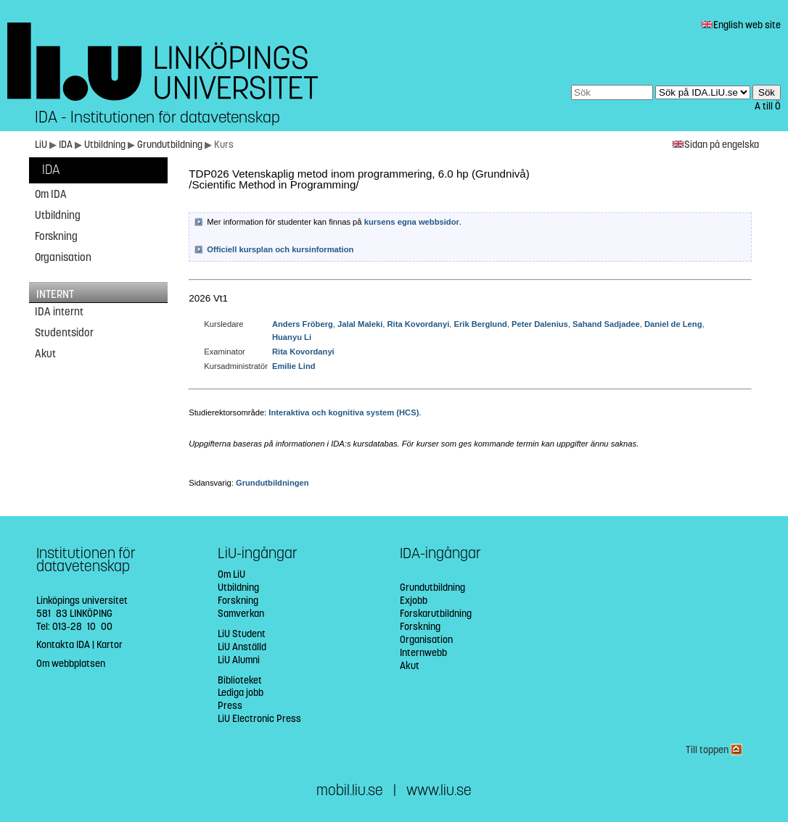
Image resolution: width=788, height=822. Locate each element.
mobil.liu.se (349, 790)
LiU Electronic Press (259, 719)
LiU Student (242, 634)
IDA (67, 144)
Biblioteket (240, 680)
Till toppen (714, 750)
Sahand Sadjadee (606, 324)
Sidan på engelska (715, 144)
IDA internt (59, 311)
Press (230, 705)
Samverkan (241, 613)
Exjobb (413, 600)
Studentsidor (64, 332)
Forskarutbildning (436, 613)
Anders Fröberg (302, 324)
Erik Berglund (480, 324)
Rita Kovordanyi (418, 324)
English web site (741, 25)
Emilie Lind (294, 366)
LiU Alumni (239, 660)
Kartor (110, 645)
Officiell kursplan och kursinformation (280, 249)
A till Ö (768, 106)
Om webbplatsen (70, 663)
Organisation (63, 257)
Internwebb (423, 653)
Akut (45, 353)
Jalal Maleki (359, 324)
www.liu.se (439, 790)
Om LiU (231, 574)
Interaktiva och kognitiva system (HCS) (343, 412)
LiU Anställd (242, 647)
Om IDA (51, 194)
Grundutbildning (171, 144)
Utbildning (106, 144)
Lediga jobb (240, 692)
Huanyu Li (291, 337)
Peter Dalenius (540, 324)
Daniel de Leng (673, 324)
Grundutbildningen (272, 482)
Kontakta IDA (63, 645)
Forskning (56, 236)
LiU (41, 144)
